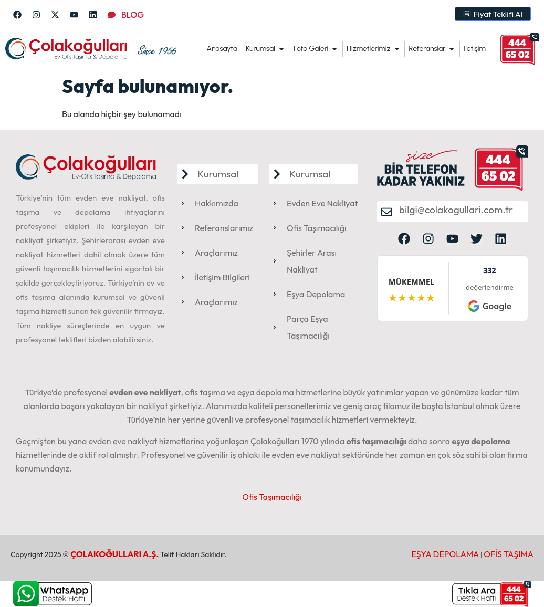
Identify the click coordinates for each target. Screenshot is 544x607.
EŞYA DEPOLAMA (445, 554)
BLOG (132, 14)
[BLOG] (112, 15)
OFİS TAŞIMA (508, 554)
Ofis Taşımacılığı (272, 496)
